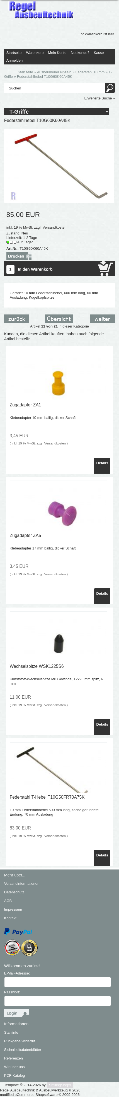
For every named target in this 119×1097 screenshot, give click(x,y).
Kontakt (10, 918)
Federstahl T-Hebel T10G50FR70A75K (47, 797)
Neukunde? (80, 53)
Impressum (13, 909)
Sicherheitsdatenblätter (22, 1050)
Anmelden (14, 60)
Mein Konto (57, 53)
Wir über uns (14, 1067)
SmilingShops (60, 1085)
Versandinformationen (21, 883)
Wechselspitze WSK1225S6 (37, 666)
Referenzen (13, 1058)
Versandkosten (55, 227)
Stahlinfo (11, 1032)
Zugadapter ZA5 (25, 535)
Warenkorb (34, 53)
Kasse (99, 53)
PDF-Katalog (14, 1075)
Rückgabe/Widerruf (19, 1041)
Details (102, 463)
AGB (8, 901)
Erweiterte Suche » (99, 98)
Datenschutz (14, 892)
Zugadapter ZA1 (25, 405)
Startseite (14, 53)
